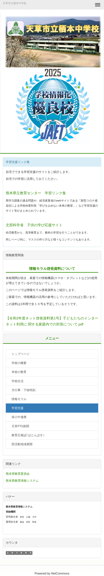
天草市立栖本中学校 (14, 3)
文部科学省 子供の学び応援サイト (34, 225)
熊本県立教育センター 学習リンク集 (36, 193)
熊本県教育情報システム (22, 480)
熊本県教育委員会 (18, 473)
